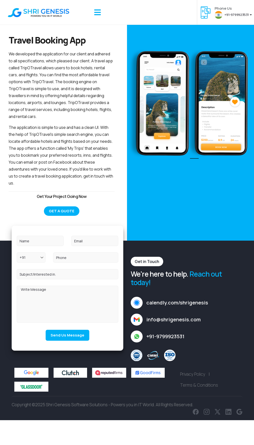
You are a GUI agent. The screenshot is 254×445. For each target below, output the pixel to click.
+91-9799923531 (233, 14)
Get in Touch (147, 283)
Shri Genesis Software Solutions (77, 426)
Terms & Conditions (199, 406)
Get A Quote (61, 211)
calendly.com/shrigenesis (177, 324)
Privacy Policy (192, 396)
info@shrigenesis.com (173, 341)
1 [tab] (192, 160)
